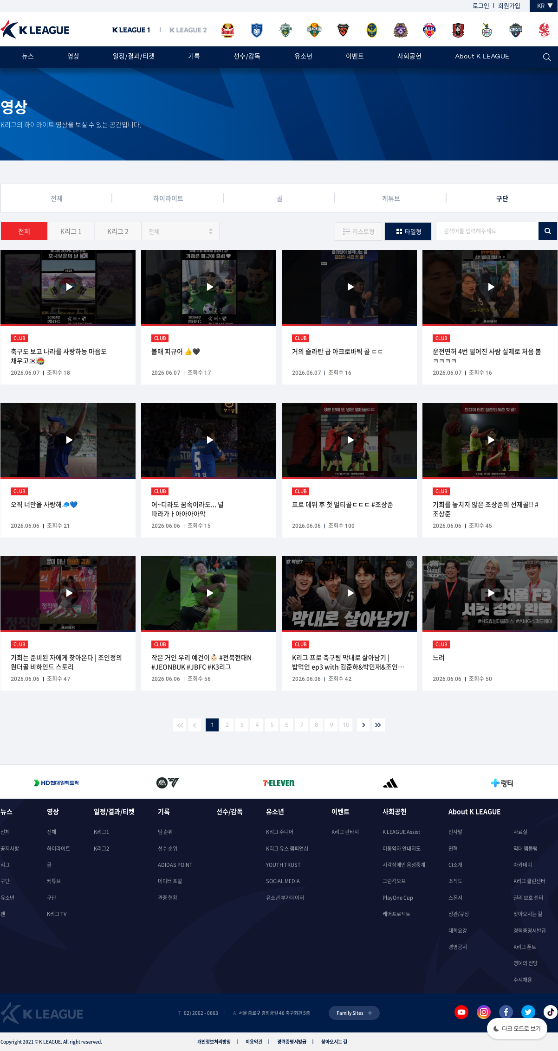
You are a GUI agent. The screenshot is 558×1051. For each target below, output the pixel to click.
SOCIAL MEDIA (283, 881)
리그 (5, 865)
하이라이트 (58, 848)
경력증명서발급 (529, 931)
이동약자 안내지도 (402, 848)
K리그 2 (118, 231)
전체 (24, 231)
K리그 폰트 (524, 947)
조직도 (455, 881)
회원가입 (509, 5)
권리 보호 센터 (528, 898)
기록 (194, 56)
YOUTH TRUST (283, 865)
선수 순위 (167, 848)
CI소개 (455, 865)
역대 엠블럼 (525, 848)
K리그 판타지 (345, 832)
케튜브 (54, 881)
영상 (73, 56)
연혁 (453, 848)
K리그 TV (56, 914)
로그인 (481, 5)
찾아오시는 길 (527, 914)
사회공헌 (409, 56)
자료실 (520, 832)
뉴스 (28, 56)
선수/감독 (247, 56)
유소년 (303, 56)
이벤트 (355, 56)
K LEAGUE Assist (401, 832)
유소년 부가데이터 (285, 898)
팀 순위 (165, 832)
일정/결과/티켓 (134, 56)
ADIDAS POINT (175, 865)
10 (346, 724)
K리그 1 (71, 231)
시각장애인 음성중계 (404, 865)
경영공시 (457, 947)
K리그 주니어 (279, 832)
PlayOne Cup (398, 898)
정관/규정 (458, 914)
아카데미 (522, 865)
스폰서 (455, 898)
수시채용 (522, 980)
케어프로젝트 (396, 914)
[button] (517, 1029)
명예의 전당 (525, 963)
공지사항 (9, 848)
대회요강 (457, 931)
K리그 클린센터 (529, 881)
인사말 (455, 832)
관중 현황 (167, 898)
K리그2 (101, 848)
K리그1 (101, 832)
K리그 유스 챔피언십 (287, 848)
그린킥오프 (394, 881)
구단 (5, 881)
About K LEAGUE (482, 56)
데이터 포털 (170, 881)
